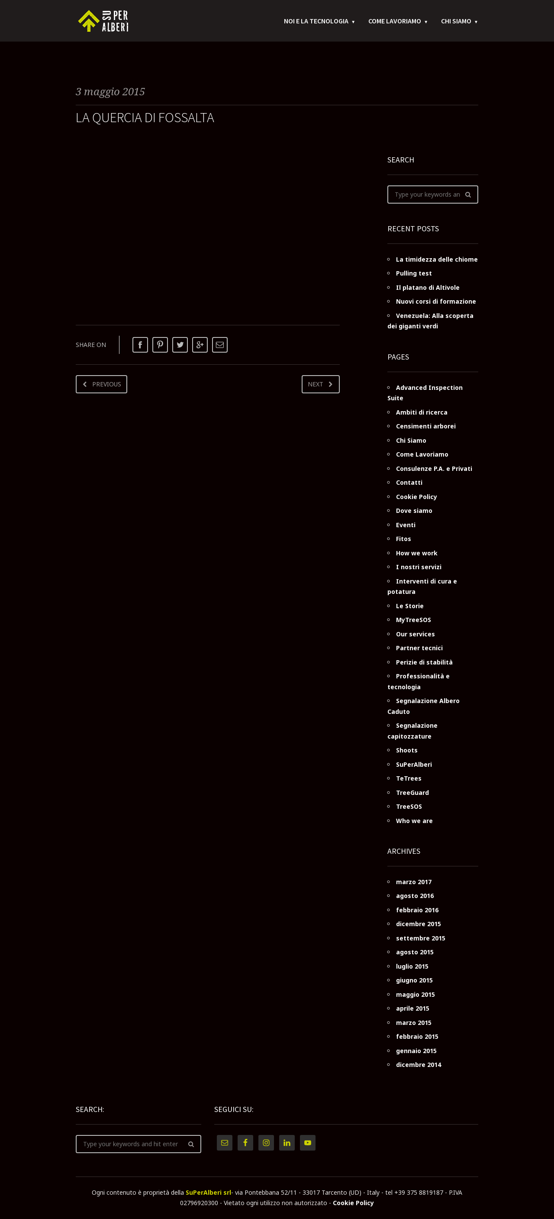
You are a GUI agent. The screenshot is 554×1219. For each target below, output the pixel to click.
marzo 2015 (414, 1022)
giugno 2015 (414, 980)
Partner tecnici (419, 648)
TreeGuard (412, 792)
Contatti (409, 482)
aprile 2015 (412, 1008)
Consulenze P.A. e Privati (434, 468)
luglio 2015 (412, 966)
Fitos (403, 539)
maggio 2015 (415, 994)
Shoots (407, 750)
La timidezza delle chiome (437, 259)
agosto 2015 (415, 952)
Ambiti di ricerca (422, 412)
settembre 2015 (420, 938)
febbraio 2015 (417, 1036)
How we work (417, 553)
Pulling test (414, 273)
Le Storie (410, 606)
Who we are (414, 821)
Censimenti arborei (426, 426)
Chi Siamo (456, 21)
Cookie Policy (416, 497)
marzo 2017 (414, 882)
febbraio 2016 (417, 910)
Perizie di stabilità (424, 662)
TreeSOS (409, 806)
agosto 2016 (415, 896)
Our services (415, 634)
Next (315, 384)
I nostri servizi (418, 567)
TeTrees (409, 778)
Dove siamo (414, 510)
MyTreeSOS (413, 620)
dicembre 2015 (418, 924)
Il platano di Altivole (428, 287)
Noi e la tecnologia (316, 21)
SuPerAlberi (414, 764)
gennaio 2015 (416, 1051)
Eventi (406, 525)
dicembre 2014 (418, 1064)
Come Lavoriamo (394, 21)
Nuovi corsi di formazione (436, 301)
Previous (106, 384)
